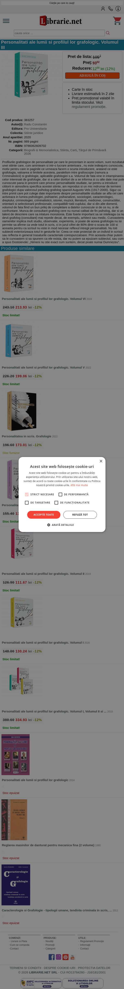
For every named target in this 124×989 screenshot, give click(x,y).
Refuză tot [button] (80, 514)
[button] (62, 525)
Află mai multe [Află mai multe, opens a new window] (79, 485)
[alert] (62, 494)
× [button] (100, 461)
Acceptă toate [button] (44, 514)
